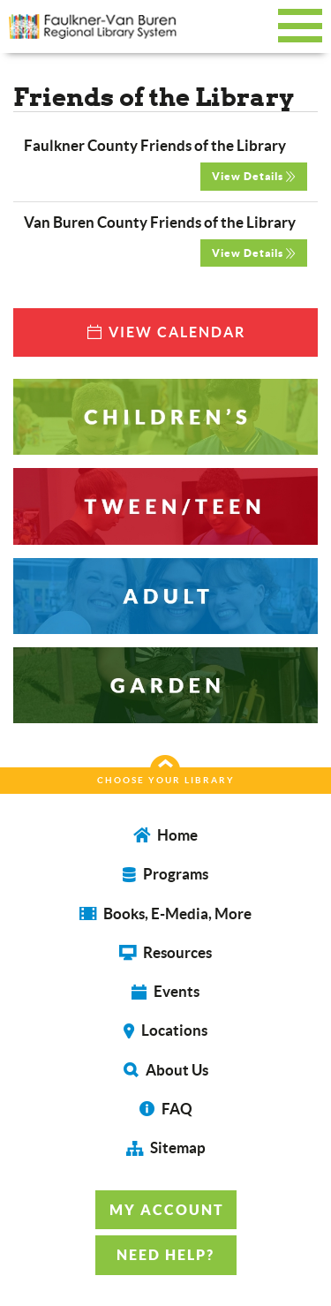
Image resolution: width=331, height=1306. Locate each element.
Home (165, 835)
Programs (165, 873)
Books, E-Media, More (165, 913)
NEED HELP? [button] (165, 1255)
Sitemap (166, 1147)
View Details (254, 176)
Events (165, 991)
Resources (165, 952)
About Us (166, 1069)
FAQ (165, 1108)
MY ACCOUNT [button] (166, 1210)
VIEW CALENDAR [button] (165, 332)
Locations (165, 1030)
